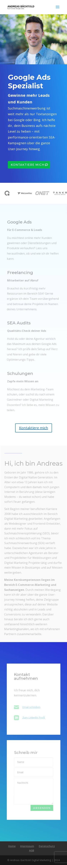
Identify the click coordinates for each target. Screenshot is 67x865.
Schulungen (20, 376)
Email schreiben (31, 707)
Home (12, 846)
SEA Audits (19, 326)
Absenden (42, 808)
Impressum (27, 846)
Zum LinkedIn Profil (33, 717)
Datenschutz (47, 846)
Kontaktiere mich (27, 164)
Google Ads (20, 225)
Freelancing (20, 275)
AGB (31, 850)
